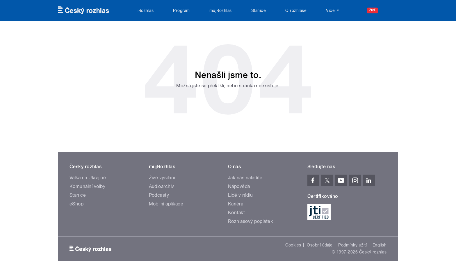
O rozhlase (296, 10)
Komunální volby (87, 186)
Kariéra (235, 204)
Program (181, 10)
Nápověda (239, 186)
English (379, 245)
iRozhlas (146, 10)
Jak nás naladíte (245, 177)
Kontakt (236, 212)
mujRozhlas (220, 10)
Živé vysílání (162, 177)
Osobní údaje (320, 245)
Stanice (258, 10)
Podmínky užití (352, 245)
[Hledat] (390, 10)
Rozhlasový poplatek (250, 221)
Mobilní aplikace (166, 204)
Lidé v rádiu (240, 195)
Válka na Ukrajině (88, 177)
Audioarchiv (161, 186)
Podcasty (159, 195)
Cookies (293, 245)
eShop (76, 204)
